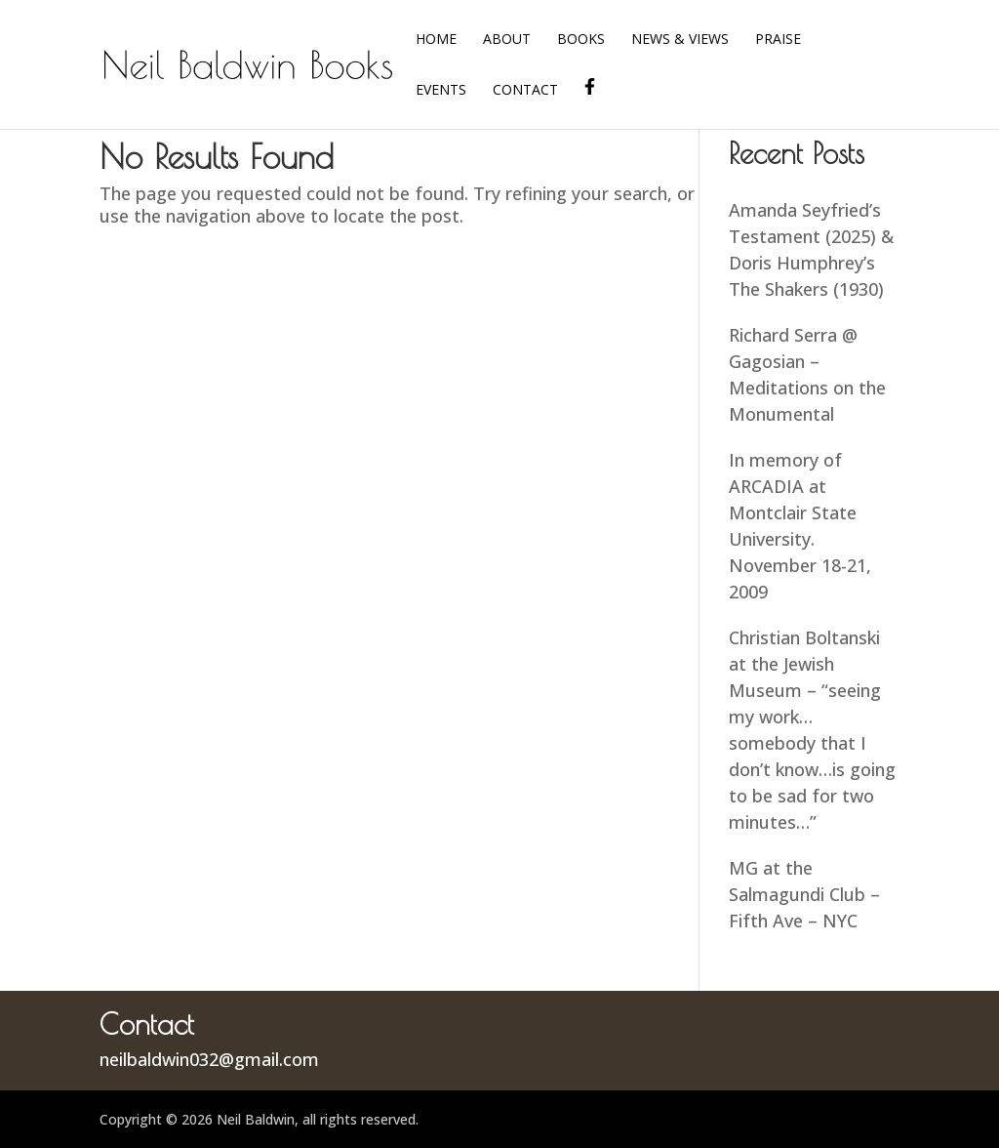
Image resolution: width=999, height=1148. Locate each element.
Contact (525, 91)
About (507, 40)
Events (441, 91)
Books (581, 40)
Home (436, 40)
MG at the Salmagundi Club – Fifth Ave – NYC (804, 894)
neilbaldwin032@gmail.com (209, 1059)
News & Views (680, 40)
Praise (778, 40)
